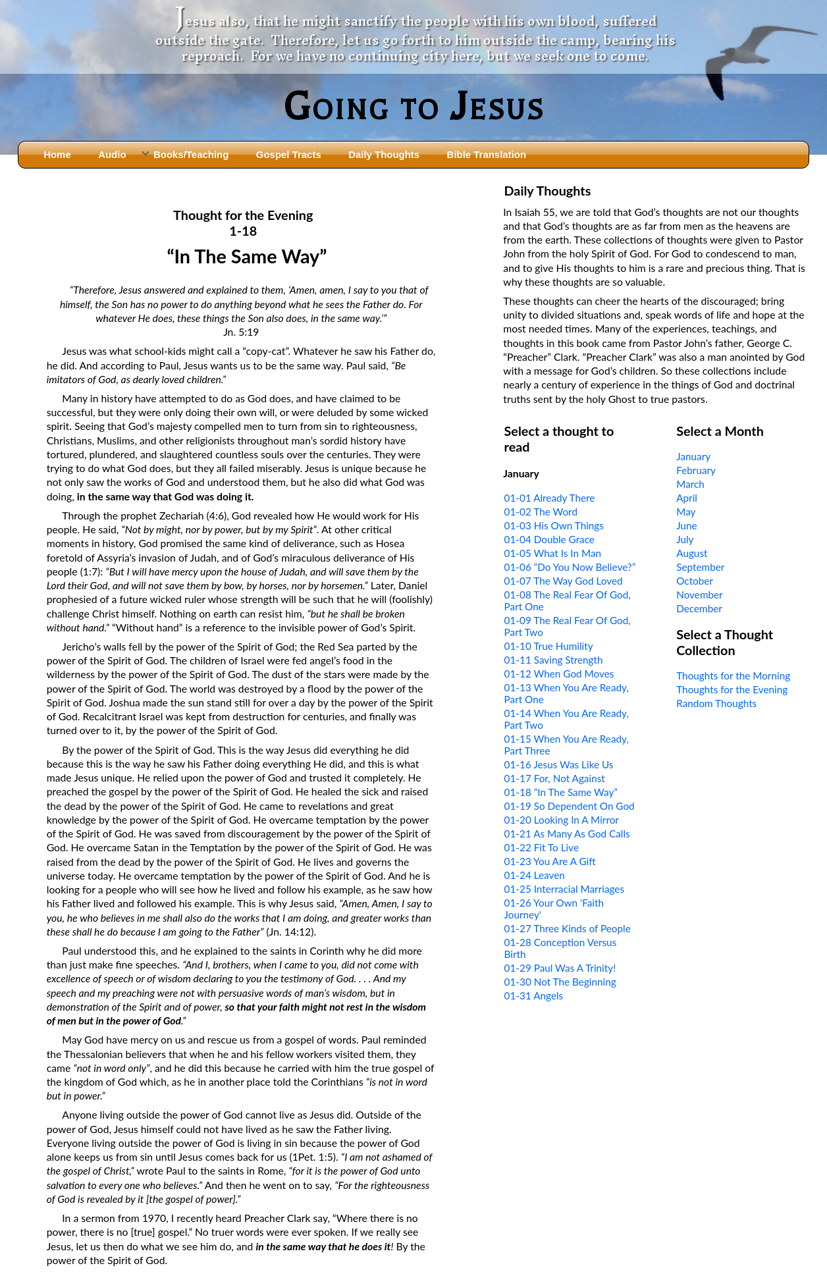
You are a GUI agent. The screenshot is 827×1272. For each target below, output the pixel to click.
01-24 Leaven (534, 875)
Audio (112, 154)
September (700, 567)
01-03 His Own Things (554, 525)
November (699, 594)
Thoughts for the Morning (733, 675)
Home (57, 154)
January (693, 456)
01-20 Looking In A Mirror (561, 820)
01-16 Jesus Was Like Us (559, 764)
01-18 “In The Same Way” (561, 792)
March (690, 484)
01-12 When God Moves (559, 673)
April (686, 498)
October (694, 581)
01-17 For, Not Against (554, 778)
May (685, 511)
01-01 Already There (549, 498)
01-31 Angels (534, 995)
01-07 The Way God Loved (563, 581)
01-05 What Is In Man (552, 553)
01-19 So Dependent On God (569, 806)
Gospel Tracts (288, 154)
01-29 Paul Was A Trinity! (560, 968)
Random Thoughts (716, 703)
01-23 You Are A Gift (550, 861)
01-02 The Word (540, 511)
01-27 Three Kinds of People (567, 928)
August (691, 553)
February (696, 470)
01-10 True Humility (548, 646)
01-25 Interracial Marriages (564, 889)
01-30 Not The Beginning (560, 982)
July (684, 539)
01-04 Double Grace (549, 539)
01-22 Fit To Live (541, 847)
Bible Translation (486, 154)
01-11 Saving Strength (553, 660)
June (686, 525)
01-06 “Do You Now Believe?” (570, 567)
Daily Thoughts (383, 154)
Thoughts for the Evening (731, 689)
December (699, 608)
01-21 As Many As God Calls (567, 833)
